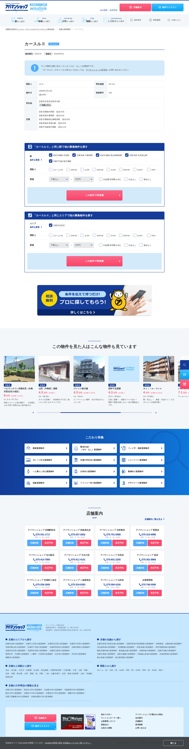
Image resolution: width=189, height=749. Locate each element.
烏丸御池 (44, 670)
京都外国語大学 (42, 696)
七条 (80, 670)
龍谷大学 (13, 693)
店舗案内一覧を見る (154, 519)
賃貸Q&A (105, 724)
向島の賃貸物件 (65, 29)
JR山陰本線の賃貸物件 (106, 647)
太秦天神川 (55, 673)
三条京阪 (67, 670)
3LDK (154, 670)
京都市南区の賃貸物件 (81, 647)
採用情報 (113, 10)
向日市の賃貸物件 (62, 654)
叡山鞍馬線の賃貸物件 (124, 657)
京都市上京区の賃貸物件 (36, 644)
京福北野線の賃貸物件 (168, 654)
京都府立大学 (56, 693)
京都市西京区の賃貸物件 (60, 647)
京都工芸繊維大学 (17, 696)
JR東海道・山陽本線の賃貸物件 (169, 644)
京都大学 (13, 689)
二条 (47, 673)
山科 (82, 673)
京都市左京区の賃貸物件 (58, 644)
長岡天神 (9, 677)
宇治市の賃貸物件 (79, 654)
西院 (32, 673)
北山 (7, 670)
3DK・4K (146, 670)
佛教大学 (76, 693)
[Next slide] (156, 413)
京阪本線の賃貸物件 (147, 650)
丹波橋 (89, 673)
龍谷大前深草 (73, 673)
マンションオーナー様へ (111, 717)
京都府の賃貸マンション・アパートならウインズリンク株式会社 (30, 29)
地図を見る (45, 105)
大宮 (26, 673)
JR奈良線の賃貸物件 (145, 647)
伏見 (64, 673)
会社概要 (104, 10)
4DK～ (161, 670)
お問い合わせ (140, 728)
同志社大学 (33, 689)
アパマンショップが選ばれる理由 (149, 714)
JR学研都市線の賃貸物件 (165, 647)
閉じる (173, 743)
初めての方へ (106, 714)
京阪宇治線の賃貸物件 (167, 650)
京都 (13, 673)
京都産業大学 (74, 689)
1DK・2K (113, 670)
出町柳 (29, 670)
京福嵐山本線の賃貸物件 (147, 654)
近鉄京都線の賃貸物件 (126, 654)
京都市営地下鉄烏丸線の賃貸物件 (110, 644)
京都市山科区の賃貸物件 (60, 650)
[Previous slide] (33, 413)
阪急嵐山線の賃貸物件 (128, 650)
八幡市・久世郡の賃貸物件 (42, 654)
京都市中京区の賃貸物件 (80, 644)
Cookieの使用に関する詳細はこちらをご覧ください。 (68, 743)
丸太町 (36, 670)
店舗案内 (139, 721)
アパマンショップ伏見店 (96, 70)
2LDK (138, 670)
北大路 (14, 670)
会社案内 (139, 717)
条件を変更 (36, 160)
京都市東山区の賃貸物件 (15, 647)
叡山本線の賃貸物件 (105, 657)
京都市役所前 (55, 670)
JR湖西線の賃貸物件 (126, 647)
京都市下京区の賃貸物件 (37, 647)
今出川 (21, 670)
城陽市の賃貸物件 (12, 657)
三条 (74, 670)
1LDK (121, 670)
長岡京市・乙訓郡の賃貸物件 (17, 654)
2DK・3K (130, 670)
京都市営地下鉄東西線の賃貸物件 (140, 644)
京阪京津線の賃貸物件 (106, 654)
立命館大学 (53, 689)
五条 (7, 673)
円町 (41, 673)
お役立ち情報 (106, 728)
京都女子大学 (34, 693)
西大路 (19, 673)
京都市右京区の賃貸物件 (15, 650)
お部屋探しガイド (108, 721)
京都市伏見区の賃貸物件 (37, 650)
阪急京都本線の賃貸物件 (107, 650)
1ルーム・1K (102, 670)
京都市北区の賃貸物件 (14, 644)
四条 (86, 670)
